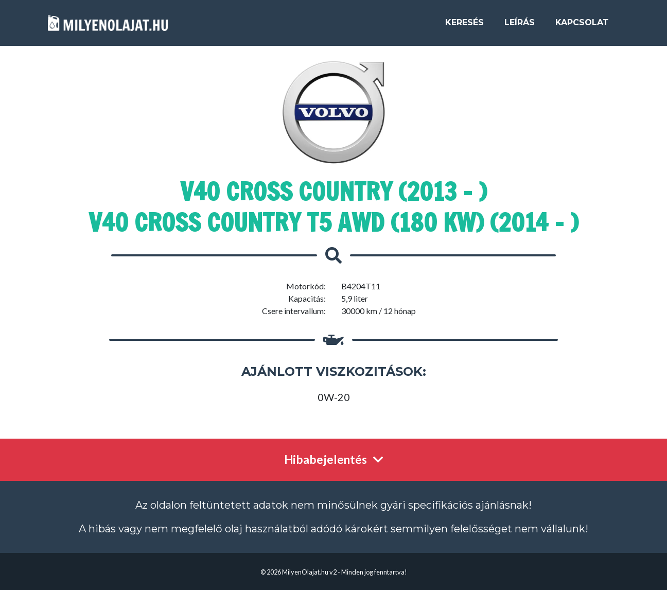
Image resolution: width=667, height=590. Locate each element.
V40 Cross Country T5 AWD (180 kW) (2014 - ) (333, 222)
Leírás (519, 26)
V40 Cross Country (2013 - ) (333, 191)
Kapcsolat (582, 26)
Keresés (464, 26)
